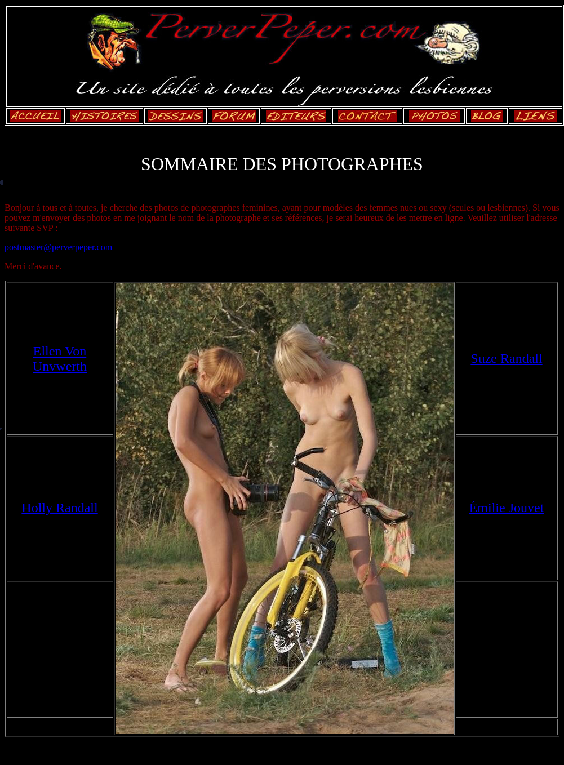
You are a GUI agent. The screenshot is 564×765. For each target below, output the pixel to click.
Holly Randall (59, 507)
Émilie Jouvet (506, 507)
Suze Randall (506, 358)
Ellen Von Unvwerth (60, 358)
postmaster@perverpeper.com (58, 247)
